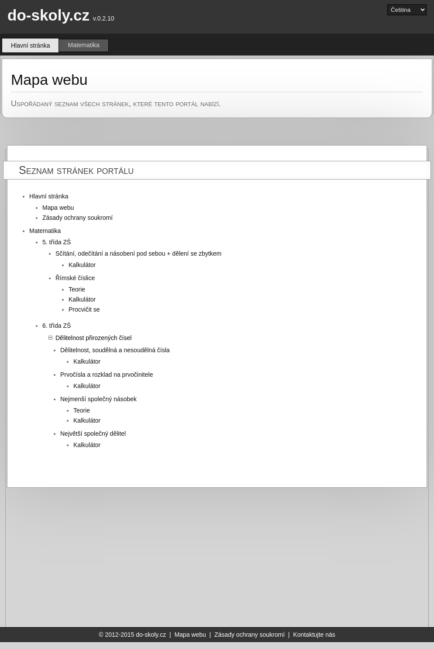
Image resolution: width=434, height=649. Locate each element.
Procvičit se (84, 309)
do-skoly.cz (48, 15)
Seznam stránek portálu (76, 170)
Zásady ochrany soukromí (77, 217)
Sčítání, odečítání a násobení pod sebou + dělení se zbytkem (138, 253)
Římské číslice (75, 277)
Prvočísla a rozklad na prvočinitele (106, 374)
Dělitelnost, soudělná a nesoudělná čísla (115, 350)
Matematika (83, 45)
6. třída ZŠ (56, 325)
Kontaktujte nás (314, 634)
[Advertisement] (250, 557)
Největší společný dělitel (93, 433)
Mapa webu (58, 207)
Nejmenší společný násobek (98, 399)
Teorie (77, 289)
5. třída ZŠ (56, 242)
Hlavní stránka (48, 196)
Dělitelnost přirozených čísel (93, 337)
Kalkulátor (82, 264)
